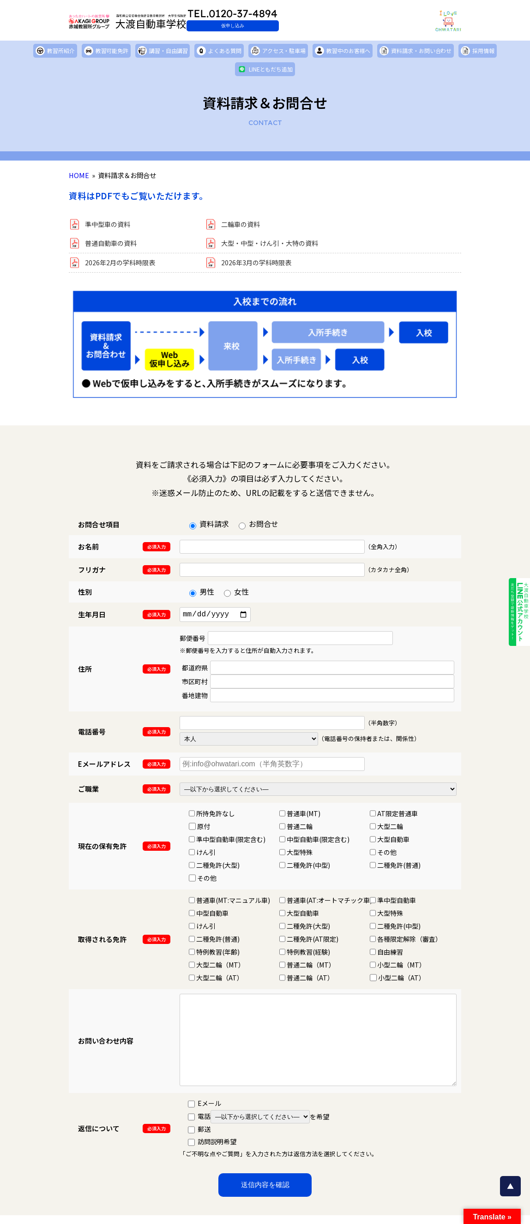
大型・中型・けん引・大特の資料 (276, 245)
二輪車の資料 (243, 225)
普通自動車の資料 (114, 245)
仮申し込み (285, 26)
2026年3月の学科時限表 (261, 266)
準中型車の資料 (111, 225)
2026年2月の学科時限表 (125, 266)
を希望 (270, 1122)
